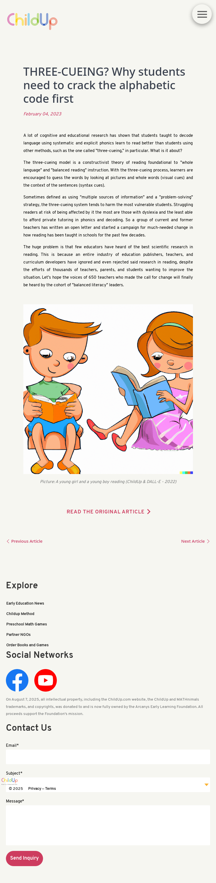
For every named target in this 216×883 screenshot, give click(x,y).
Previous (24, 541)
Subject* (14, 774)
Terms (50, 789)
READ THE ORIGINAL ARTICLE (106, 512)
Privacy (34, 789)
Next (195, 541)
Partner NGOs (18, 635)
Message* (15, 801)
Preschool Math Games (26, 624)
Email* (12, 746)
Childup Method (20, 614)
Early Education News (25, 604)
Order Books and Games (27, 645)
